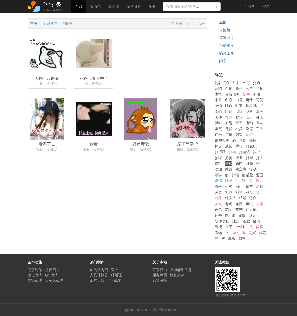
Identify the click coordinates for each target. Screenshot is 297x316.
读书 (218, 215)
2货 (217, 83)
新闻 (239, 163)
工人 (259, 129)
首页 (33, 23)
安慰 (228, 123)
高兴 (252, 233)
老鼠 (239, 204)
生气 (228, 187)
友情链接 (159, 280)
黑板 (231, 238)
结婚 (242, 198)
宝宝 (239, 123)
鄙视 (218, 227)
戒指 (228, 146)
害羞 (259, 123)
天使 (218, 117)
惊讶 (218, 146)
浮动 (253, 169)
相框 (259, 187)
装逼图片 (226, 38)
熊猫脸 (247, 175)
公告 (249, 88)
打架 (232, 152)
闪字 (222, 61)
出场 (218, 94)
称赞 (249, 192)
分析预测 (232, 94)
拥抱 (228, 158)
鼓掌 (242, 238)
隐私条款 (177, 275)
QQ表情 (51, 275)
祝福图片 (226, 45)
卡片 (218, 100)
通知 (236, 221)
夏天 (259, 112)
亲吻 (218, 88)
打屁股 (251, 146)
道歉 (246, 221)
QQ (226, 83)
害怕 (249, 123)
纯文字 (230, 198)
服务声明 (159, 275)
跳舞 (242, 215)
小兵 (239, 129)
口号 (239, 100)
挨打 (218, 163)
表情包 (95, 6)
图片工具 (97, 280)
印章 (228, 100)
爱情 (218, 181)
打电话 (244, 152)
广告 (218, 134)
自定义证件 (54, 280)
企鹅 (228, 88)
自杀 (218, 209)
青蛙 (218, 233)
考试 (249, 204)
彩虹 (249, 134)
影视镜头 (222, 140)
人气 (189, 23)
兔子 (239, 88)
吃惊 (218, 106)
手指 (239, 146)
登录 (266, 6)
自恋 (259, 204)
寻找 (228, 129)
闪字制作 (35, 270)
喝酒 (228, 112)
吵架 (239, 106)
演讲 (218, 175)
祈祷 (239, 192)
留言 (249, 187)
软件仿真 (222, 221)
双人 (114, 270)
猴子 (218, 187)
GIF (152, 6)
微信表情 (35, 275)
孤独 (218, 123)
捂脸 (228, 163)
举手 (236, 83)
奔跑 (228, 117)
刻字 (246, 94)
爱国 (259, 175)
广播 (228, 134)
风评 (201, 23)
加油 (256, 94)
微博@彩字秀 (181, 270)
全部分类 (50, 23)
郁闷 (256, 221)
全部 (78, 6)
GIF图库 (114, 280)
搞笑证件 (134, 6)
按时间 (176, 23)
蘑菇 (239, 209)
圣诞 (249, 112)
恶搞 (253, 140)
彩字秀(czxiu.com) (165, 310)
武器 (228, 169)
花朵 (228, 209)
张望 (239, 134)
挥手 (259, 158)
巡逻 (249, 129)
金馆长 (240, 227)
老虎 (228, 204)
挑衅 (249, 158)
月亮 (249, 163)
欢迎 (218, 169)
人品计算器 (99, 275)
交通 (256, 83)
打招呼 (220, 152)
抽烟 (218, 158)
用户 (249, 6)
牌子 (228, 181)
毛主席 (240, 169)
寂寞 (218, 129)
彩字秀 (47, 6)
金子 (228, 227)
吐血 (228, 106)
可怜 (249, 100)
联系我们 (159, 270)
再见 (259, 88)
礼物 (228, 192)
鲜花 (262, 233)
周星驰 (251, 106)
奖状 (239, 117)
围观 (239, 112)
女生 (249, 117)
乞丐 (246, 83)
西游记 (251, 209)
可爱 (259, 100)
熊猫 (235, 175)
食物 (235, 233)
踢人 (252, 215)
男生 (239, 187)
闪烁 (259, 227)
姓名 (259, 117)
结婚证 (116, 275)
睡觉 (218, 192)
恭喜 (242, 140)
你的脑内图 (99, 270)
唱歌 (218, 112)
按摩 (239, 158)
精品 (218, 198)
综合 (253, 198)
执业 (256, 152)
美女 (218, 204)
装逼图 (113, 6)
